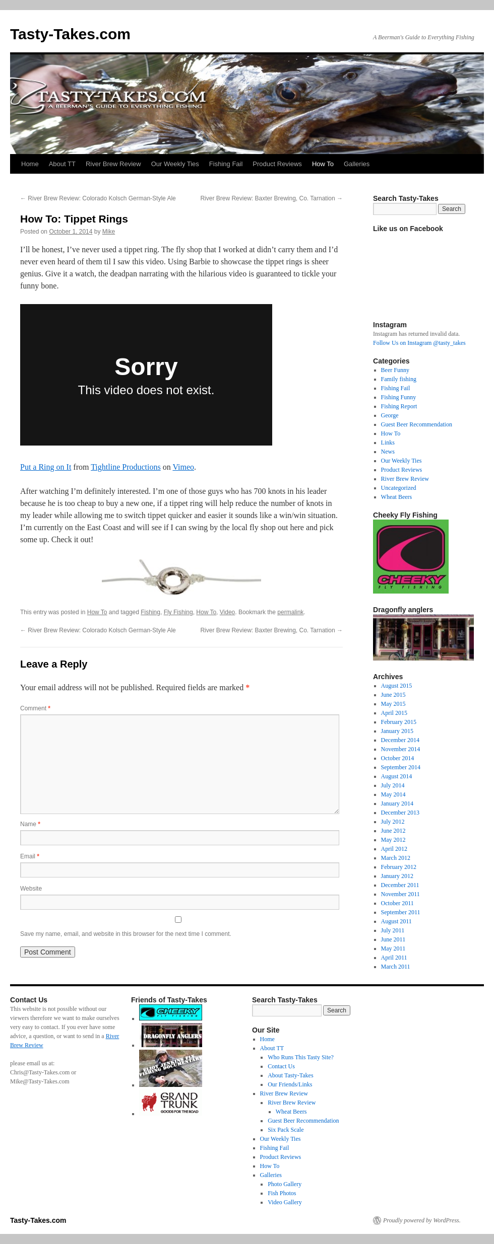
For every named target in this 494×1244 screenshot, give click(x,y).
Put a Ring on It (45, 467)
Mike (108, 231)
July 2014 (393, 785)
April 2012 (394, 848)
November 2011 (400, 894)
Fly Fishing (178, 612)
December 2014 (400, 740)
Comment (35, 708)
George (390, 415)
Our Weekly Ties (175, 164)
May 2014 (393, 794)
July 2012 (393, 821)
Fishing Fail (225, 164)
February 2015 (398, 721)
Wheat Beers (396, 496)
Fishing (150, 612)
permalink (290, 612)
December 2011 (400, 885)
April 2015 (394, 712)
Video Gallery (285, 1202)
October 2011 (397, 903)
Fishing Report (399, 406)
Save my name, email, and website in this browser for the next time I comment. (125, 933)
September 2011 (400, 912)
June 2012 (393, 830)
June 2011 (393, 939)
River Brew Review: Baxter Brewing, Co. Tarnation (271, 198)
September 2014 (400, 767)
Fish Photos (282, 1193)
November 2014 (400, 749)
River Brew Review (113, 164)
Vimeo (183, 467)
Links (388, 442)
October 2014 (397, 758)
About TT (62, 164)
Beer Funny (395, 370)
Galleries (356, 164)
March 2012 (395, 857)
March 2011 (395, 966)
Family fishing (398, 379)
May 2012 (393, 839)
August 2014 (396, 776)
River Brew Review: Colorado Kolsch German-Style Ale (98, 198)
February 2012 (398, 866)
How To (323, 164)
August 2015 (396, 685)
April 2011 (394, 957)
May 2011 (393, 948)
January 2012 (397, 876)
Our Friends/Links (290, 1084)
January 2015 (397, 731)
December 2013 (400, 812)
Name (30, 824)
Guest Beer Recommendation (416, 424)
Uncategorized (398, 487)
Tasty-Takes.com (70, 34)
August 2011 (396, 921)
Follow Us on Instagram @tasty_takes (419, 342)
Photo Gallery (284, 1184)
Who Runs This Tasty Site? (301, 1057)
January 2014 (397, 803)
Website (31, 888)
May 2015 (393, 703)
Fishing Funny (398, 397)
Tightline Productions (126, 467)
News (388, 451)
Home (30, 164)
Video (227, 612)
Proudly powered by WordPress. (422, 1220)
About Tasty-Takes (290, 1075)
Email (29, 856)
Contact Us (281, 1066)
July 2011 (393, 930)
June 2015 (393, 694)
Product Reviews (277, 164)
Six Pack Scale (285, 1129)
